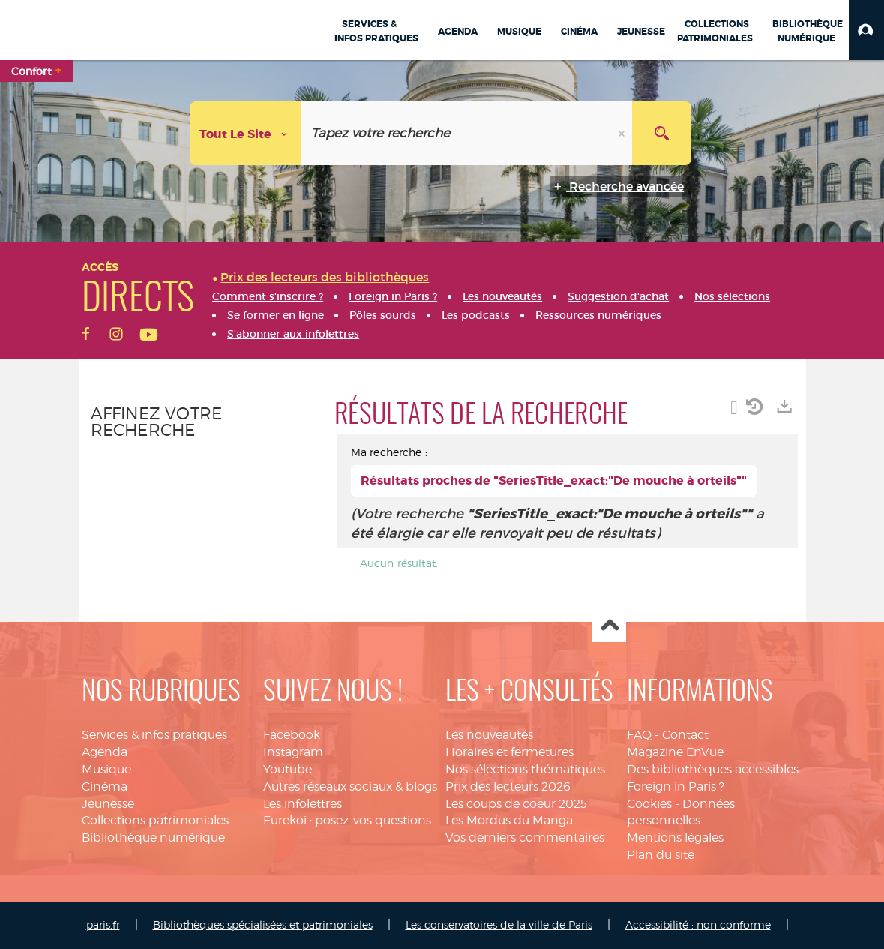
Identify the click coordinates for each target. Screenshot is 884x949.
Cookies (649, 804)
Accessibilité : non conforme (698, 924)
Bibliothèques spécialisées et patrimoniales (263, 924)
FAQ (639, 735)
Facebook (291, 735)
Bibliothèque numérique (153, 837)
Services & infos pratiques (154, 735)
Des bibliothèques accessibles (713, 769)
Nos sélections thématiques (525, 769)
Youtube (287, 769)
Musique (106, 769)
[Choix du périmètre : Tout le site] (246, 133)
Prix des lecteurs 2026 (508, 786)
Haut (609, 626)
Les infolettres (302, 804)
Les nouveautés (489, 735)
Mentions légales (675, 837)
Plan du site (660, 855)
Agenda (104, 752)
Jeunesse (108, 804)
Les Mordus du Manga (509, 820)
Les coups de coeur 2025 (516, 804)
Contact (685, 735)
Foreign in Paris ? (675, 786)
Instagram (293, 752)
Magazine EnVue (675, 752)
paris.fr (103, 924)
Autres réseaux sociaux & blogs (350, 786)
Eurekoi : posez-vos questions (347, 820)
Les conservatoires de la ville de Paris (499, 924)
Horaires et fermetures (509, 752)
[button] (866, 30)
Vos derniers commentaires (524, 837)
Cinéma (104, 786)
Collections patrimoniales (155, 820)
